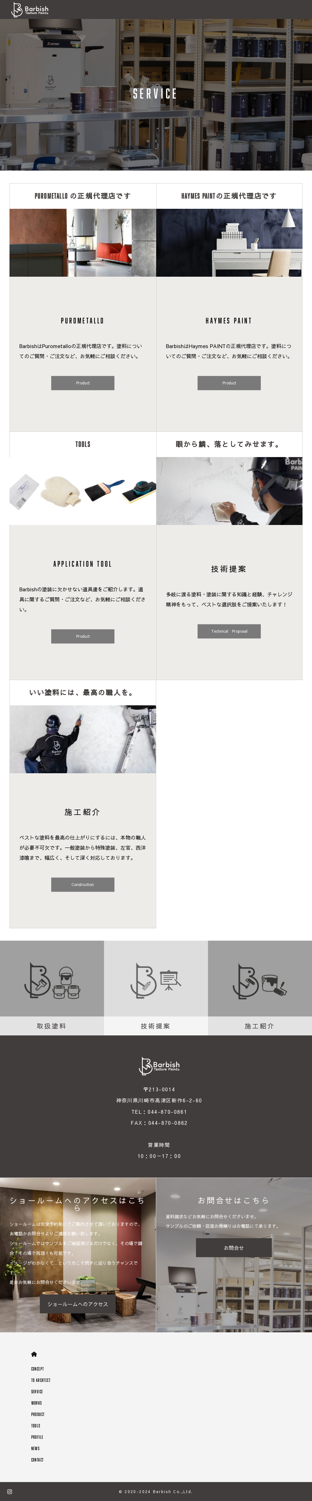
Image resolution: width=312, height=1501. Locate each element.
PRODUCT (38, 1414)
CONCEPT (37, 1368)
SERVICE (37, 1391)
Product (83, 383)
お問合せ (234, 1247)
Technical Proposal (229, 631)
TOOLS (35, 1425)
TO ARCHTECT (41, 1380)
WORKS (36, 1403)
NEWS (35, 1448)
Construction (82, 884)
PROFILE (37, 1437)
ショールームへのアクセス (77, 1303)
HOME (34, 1354)
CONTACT (37, 1459)
